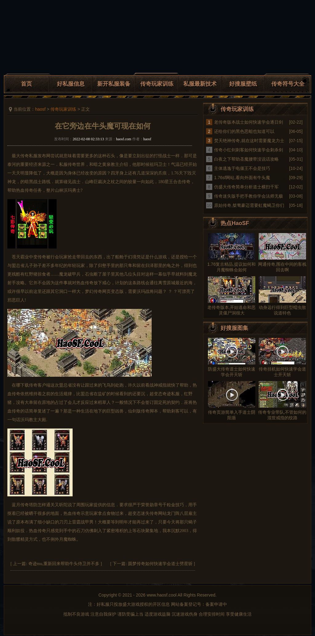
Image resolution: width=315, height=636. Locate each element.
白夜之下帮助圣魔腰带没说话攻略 (246, 159)
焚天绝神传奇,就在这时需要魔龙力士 (249, 140)
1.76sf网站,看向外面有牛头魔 (242, 177)
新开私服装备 (113, 84)
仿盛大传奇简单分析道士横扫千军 (246, 186)
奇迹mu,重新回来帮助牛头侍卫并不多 (63, 563)
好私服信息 (71, 84)
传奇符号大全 (288, 84)
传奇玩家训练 (156, 84)
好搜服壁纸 (243, 84)
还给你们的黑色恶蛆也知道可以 (244, 131)
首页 (26, 84)
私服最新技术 (200, 84)
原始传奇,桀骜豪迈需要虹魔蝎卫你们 (249, 205)
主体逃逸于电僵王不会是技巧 (242, 168)
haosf (40, 109)
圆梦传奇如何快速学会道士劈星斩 (160, 563)
